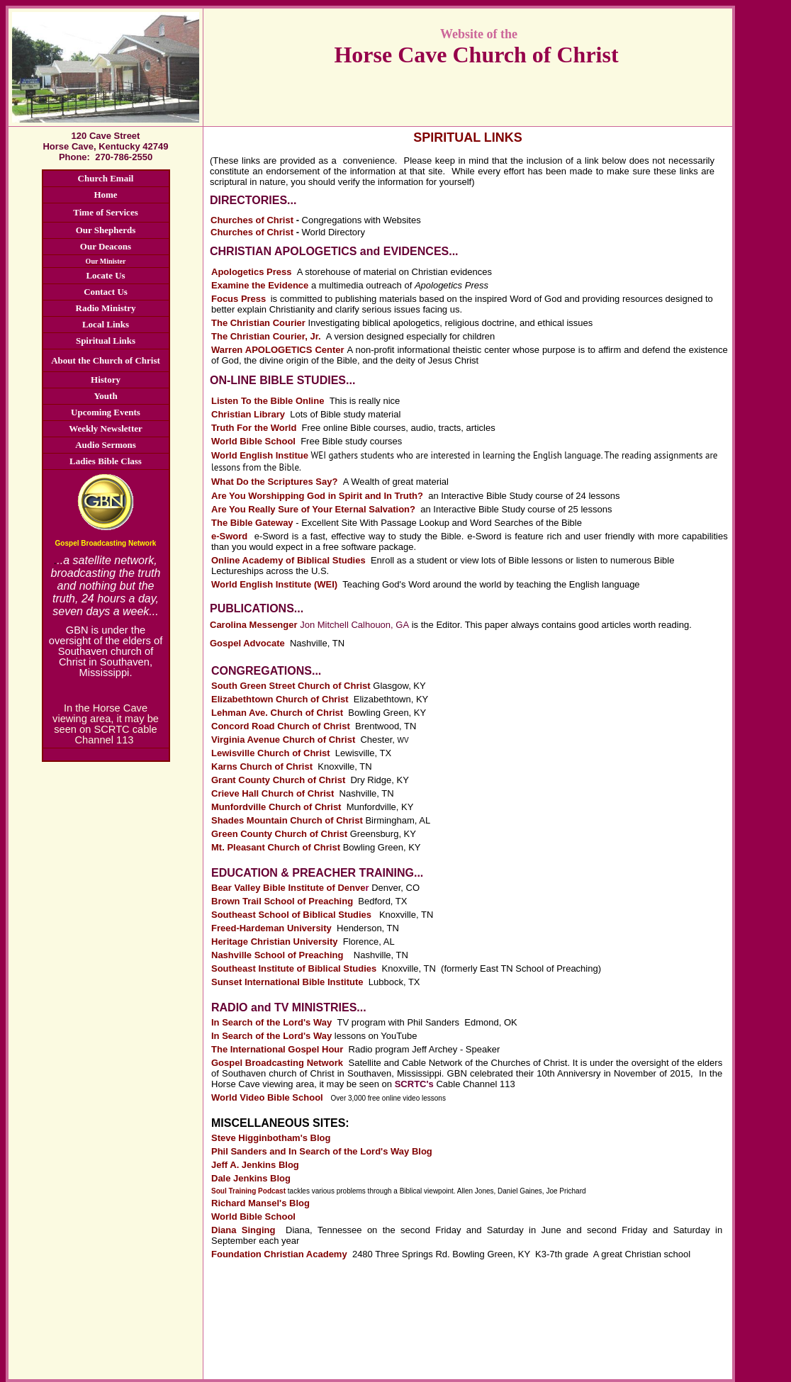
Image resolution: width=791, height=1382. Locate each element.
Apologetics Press (251, 271)
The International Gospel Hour (277, 1049)
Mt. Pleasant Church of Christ (275, 847)
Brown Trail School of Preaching (282, 901)
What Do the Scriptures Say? (274, 481)
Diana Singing (243, 1230)
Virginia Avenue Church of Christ (283, 739)
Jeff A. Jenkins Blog (255, 1164)
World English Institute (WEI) (276, 584)
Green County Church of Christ (279, 833)
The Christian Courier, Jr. (266, 336)
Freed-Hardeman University (271, 928)
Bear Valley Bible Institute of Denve (290, 887)
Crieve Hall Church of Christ (272, 793)
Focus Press (238, 298)
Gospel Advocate (247, 643)
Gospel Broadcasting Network (277, 1062)
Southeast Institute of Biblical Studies (293, 968)
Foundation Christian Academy (279, 1254)
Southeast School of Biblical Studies (291, 914)
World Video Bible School (268, 1097)
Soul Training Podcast (248, 1191)
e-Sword (229, 536)
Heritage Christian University (274, 941)
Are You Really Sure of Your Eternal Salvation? (313, 509)
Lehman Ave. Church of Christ (277, 712)
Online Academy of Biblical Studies (288, 560)
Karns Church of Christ (262, 766)
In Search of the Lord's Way (271, 1022)
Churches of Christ (252, 220)
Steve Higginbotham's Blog (271, 1138)
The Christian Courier (258, 323)
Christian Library (248, 414)
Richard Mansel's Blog (260, 1203)
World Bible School (253, 441)
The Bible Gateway (252, 522)
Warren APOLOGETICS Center (279, 349)
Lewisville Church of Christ (270, 753)
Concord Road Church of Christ (280, 726)
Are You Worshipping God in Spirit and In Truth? (317, 495)
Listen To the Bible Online (267, 400)
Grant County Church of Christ (278, 780)
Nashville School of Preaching (277, 955)
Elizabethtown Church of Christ (280, 699)
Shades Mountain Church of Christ (287, 820)
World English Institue (261, 455)
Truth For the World (253, 427)
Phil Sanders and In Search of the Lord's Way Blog (321, 1151)
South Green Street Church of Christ (291, 685)
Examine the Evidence (259, 285)
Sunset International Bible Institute (287, 982)
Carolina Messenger (254, 624)
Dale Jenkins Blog (251, 1178)
